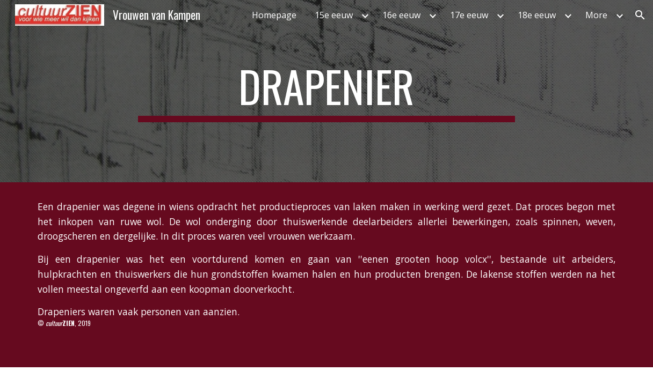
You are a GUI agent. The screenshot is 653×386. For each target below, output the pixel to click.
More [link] (596, 15)
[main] (327, 91)
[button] (640, 15)
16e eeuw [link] (401, 15)
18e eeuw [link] (537, 15)
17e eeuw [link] (469, 15)
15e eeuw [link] (334, 15)
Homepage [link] (274, 15)
